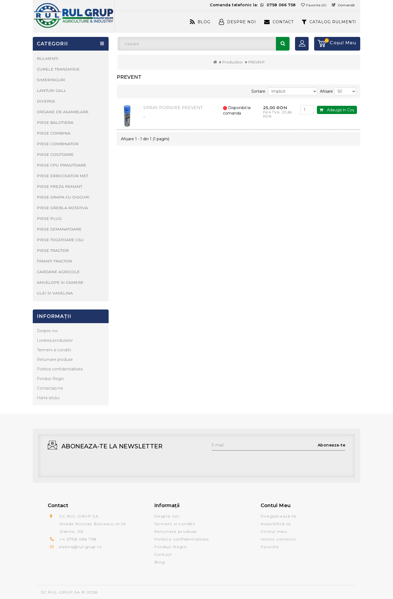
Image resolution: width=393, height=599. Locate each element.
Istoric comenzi (278, 539)
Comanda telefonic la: (253, 4)
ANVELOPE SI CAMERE (60, 282)
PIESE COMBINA (53, 133)
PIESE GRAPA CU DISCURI (63, 197)
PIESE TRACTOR (53, 250)
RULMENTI (47, 58)
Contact (279, 22)
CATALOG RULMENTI (329, 22)
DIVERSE (46, 101)
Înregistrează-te (278, 516)
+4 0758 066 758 (78, 539)
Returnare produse (55, 359)
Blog (200, 22)
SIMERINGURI (51, 79)
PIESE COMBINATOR (58, 143)
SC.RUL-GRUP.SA (60, 592)
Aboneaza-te (332, 445)
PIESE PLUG (49, 218)
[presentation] (253, 461)
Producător (232, 62)
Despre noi (47, 330)
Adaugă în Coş (337, 109)
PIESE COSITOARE (55, 154)
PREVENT (256, 62)
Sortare (258, 91)
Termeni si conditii (54, 349)
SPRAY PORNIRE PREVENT (173, 107)
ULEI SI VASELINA (55, 293)
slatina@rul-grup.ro (80, 546)
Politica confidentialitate (60, 369)
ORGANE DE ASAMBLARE (63, 111)
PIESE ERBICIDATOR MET (62, 175)
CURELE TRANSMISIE (58, 69)
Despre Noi (237, 22)
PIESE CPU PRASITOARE (61, 165)
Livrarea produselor (55, 340)
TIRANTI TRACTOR (54, 261)
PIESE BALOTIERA (55, 122)
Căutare (283, 44)
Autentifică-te (276, 523)
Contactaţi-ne (50, 388)
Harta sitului (48, 397)
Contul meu (274, 531)
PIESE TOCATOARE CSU (60, 239)
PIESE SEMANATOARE (59, 229)
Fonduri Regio (50, 378)
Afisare (326, 91)
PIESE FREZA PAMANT (59, 186)
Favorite (270, 546)
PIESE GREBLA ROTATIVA (62, 207)
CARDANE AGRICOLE (58, 271)
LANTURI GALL (51, 90)
